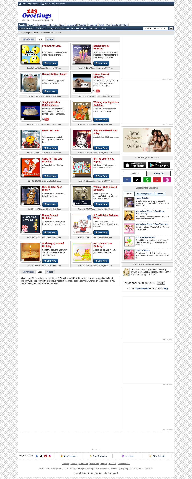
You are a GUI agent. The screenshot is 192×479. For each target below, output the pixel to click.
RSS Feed (112, 464)
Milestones (93, 28)
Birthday (22, 25)
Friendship (92, 25)
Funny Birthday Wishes (58, 28)
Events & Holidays (120, 25)
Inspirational (71, 25)
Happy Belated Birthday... (101, 75)
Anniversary (43, 25)
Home (24, 4)
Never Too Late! (50, 130)
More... (104, 28)
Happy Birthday (26, 28)
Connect (34, 4)
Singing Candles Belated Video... (51, 103)
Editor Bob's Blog (157, 456)
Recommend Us (124, 464)
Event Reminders (98, 456)
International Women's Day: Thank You (152, 224)
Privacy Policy (56, 468)
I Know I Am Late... (52, 46)
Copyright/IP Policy (84, 468)
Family (101, 25)
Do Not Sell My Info (101, 468)
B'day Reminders (68, 456)
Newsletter (60, 4)
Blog (165, 288)
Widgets (103, 464)
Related (160, 194)
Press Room (94, 464)
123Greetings (24, 33)
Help (126, 468)
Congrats (82, 25)
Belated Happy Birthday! (101, 47)
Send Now (50, 63)
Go (171, 28)
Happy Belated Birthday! (50, 216)
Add (161, 283)
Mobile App (49, 4)
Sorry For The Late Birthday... (52, 160)
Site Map (65, 464)
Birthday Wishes (78, 28)
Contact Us (149, 468)
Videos (50, 39)
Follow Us (158, 173)
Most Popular (28, 39)
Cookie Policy (69, 468)
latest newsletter (142, 288)
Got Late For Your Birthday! (102, 245)
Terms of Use (44, 468)
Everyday (54, 25)
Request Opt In (117, 468)
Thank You (31, 25)
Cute (108, 25)
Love (62, 25)
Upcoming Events (144, 194)
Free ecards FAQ (136, 468)
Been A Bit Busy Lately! (54, 74)
